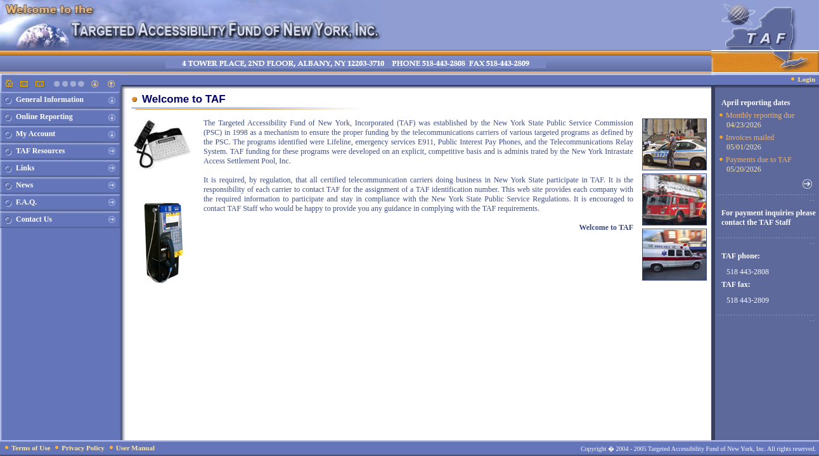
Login (806, 79)
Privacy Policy (83, 448)
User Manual (135, 448)
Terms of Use (30, 448)
